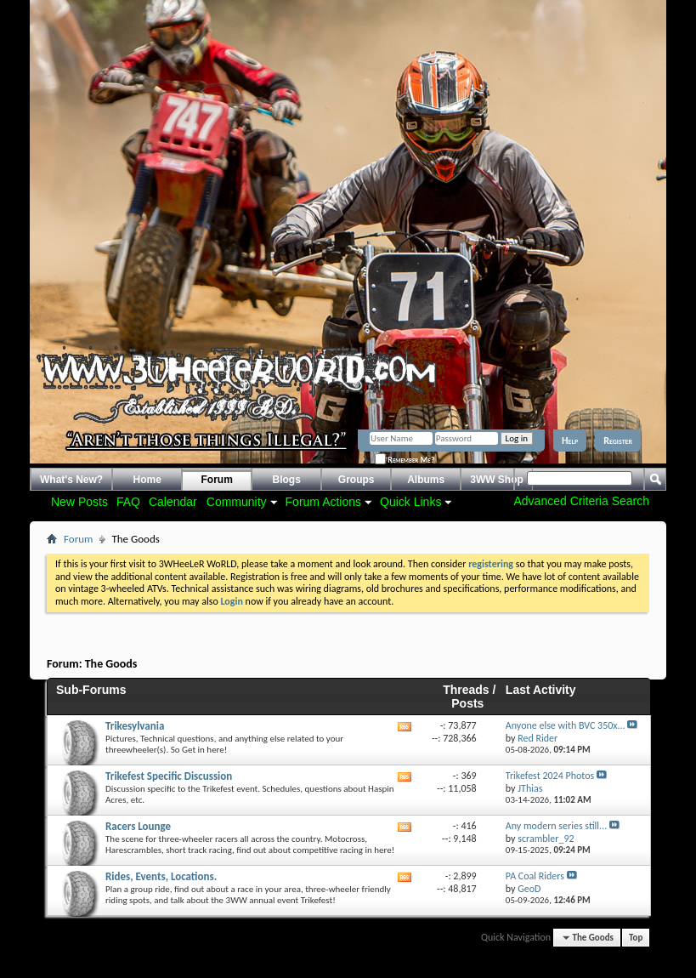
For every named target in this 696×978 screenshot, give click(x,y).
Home (147, 480)
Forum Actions (323, 502)
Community (237, 502)
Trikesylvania (134, 725)
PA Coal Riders (535, 876)
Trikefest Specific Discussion (168, 776)
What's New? (71, 480)
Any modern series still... (556, 826)
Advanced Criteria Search (581, 501)
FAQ (128, 502)
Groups (356, 480)
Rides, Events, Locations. (161, 876)
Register (617, 440)
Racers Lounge (138, 826)
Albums (425, 480)
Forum (217, 480)
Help (570, 440)
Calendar (173, 502)
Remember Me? (404, 459)
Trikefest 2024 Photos (550, 776)
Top (635, 937)
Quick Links (410, 502)
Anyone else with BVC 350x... (565, 725)
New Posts (79, 502)
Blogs (287, 480)
